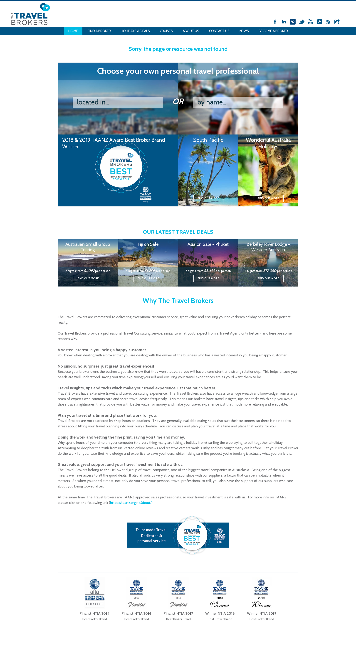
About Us (191, 31)
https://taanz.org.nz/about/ (130, 502)
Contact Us (219, 31)
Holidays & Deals (135, 31)
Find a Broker (99, 31)
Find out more (208, 198)
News (244, 31)
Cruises (166, 31)
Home (73, 31)
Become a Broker (273, 31)
